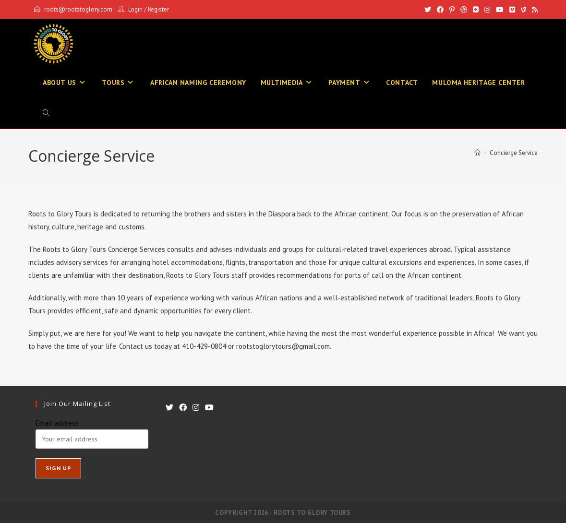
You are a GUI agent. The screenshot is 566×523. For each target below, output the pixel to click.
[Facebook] (440, 9)
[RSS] (533, 9)
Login (135, 9)
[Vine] (523, 9)
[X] (427, 9)
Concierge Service (514, 153)
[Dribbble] (464, 9)
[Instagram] (487, 9)
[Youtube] (499, 9)
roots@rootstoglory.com (78, 9)
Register (158, 9)
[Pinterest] (452, 9)
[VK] (476, 9)
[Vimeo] (512, 9)
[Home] (477, 153)
